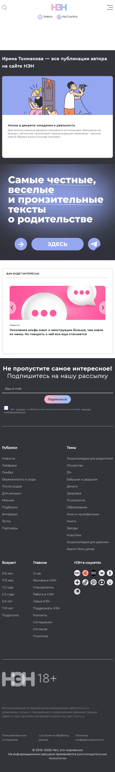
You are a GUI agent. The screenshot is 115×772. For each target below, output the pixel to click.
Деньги (72, 486)
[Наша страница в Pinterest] (93, 582)
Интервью (10, 514)
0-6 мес (7, 573)
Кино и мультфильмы (83, 514)
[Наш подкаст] (77, 592)
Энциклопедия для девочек (88, 542)
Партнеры (10, 528)
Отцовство (75, 465)
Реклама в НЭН (44, 580)
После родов (12, 486)
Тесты (6, 521)
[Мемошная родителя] (93, 573)
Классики (74, 535)
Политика (40, 636)
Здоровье (74, 493)
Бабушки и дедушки (82, 479)
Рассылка (67, 17)
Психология (76, 500)
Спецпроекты (43, 587)
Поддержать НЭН (46, 608)
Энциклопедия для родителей (90, 458)
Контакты (40, 615)
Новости (15, 325)
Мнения (8, 500)
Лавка (45, 17)
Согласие (40, 629)
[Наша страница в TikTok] (85, 582)
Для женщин (11, 493)
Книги (71, 521)
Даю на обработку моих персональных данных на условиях (47, 410)
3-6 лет (7, 601)
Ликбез (7, 472)
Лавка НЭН (41, 601)
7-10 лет (7, 608)
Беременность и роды (19, 479)
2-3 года (8, 594)
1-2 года (7, 587)
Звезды (72, 528)
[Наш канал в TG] (77, 573)
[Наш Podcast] (110, 582)
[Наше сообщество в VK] (102, 573)
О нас (37, 573)
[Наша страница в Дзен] (77, 582)
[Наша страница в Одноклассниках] (110, 573)
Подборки (10, 507)
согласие (20, 409)
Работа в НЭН (43, 594)
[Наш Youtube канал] (102, 582)
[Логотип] (59, 7)
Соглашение (42, 622)
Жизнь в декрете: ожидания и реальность (41, 125)
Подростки (10, 615)
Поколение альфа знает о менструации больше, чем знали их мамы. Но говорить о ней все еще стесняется (56, 332)
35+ (69, 472)
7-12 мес (8, 580)
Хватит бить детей (81, 549)
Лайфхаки (9, 465)
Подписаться (57, 399)
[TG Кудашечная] (85, 573)
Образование (77, 507)
